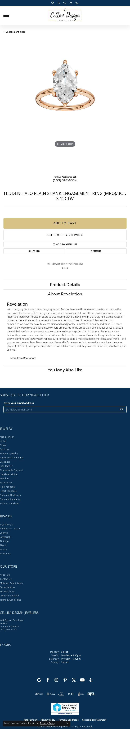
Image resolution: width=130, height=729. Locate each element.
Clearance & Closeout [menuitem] (11, 470)
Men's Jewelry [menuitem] (7, 436)
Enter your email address (18, 403)
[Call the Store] (8, 629)
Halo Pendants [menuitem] (8, 486)
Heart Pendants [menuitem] (8, 490)
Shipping (34, 251)
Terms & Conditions (10, 599)
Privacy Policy (47, 723)
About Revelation (65, 294)
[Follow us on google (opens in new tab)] (39, 680)
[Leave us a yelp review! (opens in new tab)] (91, 680)
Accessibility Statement (94, 719)
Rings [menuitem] (3, 445)
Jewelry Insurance (9, 595)
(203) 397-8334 (65, 180)
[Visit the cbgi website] (61, 694)
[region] (65, 105)
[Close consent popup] (67, 723)
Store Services (7, 587)
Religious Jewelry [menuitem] (9, 453)
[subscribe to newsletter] (121, 409)
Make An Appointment (12, 583)
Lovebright (5, 536)
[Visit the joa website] (81, 694)
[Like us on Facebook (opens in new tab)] (47, 680)
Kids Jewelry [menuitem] (6, 465)
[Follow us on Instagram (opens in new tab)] (56, 680)
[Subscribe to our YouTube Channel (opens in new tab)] (82, 680)
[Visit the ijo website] (39, 694)
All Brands (5, 553)
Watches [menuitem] (4, 478)
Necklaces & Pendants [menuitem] (12, 457)
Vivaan (3, 549)
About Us (5, 574)
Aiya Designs (7, 524)
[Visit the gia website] (51, 694)
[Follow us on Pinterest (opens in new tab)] (65, 680)
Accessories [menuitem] (6, 482)
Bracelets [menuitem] (5, 461)
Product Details (65, 284)
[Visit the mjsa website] (91, 694)
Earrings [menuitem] (4, 449)
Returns (96, 251)
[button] (52, 3)
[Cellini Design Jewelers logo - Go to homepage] (65, 13)
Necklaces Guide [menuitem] (9, 474)
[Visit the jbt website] (71, 694)
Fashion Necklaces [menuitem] (10, 503)
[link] (77, 3)
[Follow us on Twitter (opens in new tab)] (73, 680)
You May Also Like (65, 370)
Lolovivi (4, 532)
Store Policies (7, 591)
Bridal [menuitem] (3, 440)
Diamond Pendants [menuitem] (10, 499)
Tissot (3, 545)
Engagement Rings (15, 31)
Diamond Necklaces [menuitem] (10, 495)
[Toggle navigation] (6, 15)
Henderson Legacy (10, 528)
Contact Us (6, 578)
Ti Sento (4, 541)
